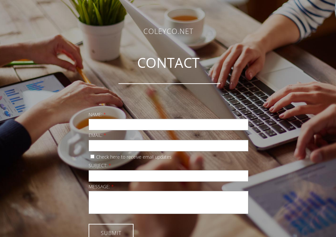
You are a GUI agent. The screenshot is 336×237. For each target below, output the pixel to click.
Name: (97, 114)
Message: (101, 186)
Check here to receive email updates (131, 157)
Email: (97, 135)
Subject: (100, 165)
